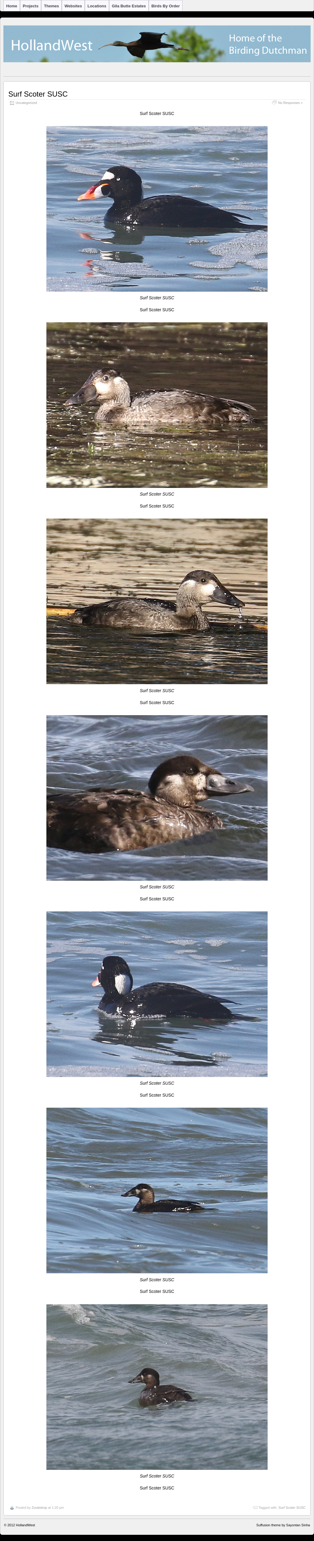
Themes (51, 6)
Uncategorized (26, 103)
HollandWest (25, 1525)
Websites (73, 6)
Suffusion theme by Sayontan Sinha (283, 1525)
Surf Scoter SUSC (38, 94)
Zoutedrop (39, 1507)
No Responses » (290, 103)
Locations (97, 6)
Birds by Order (165, 6)
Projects (30, 6)
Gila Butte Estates (129, 6)
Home (11, 6)
